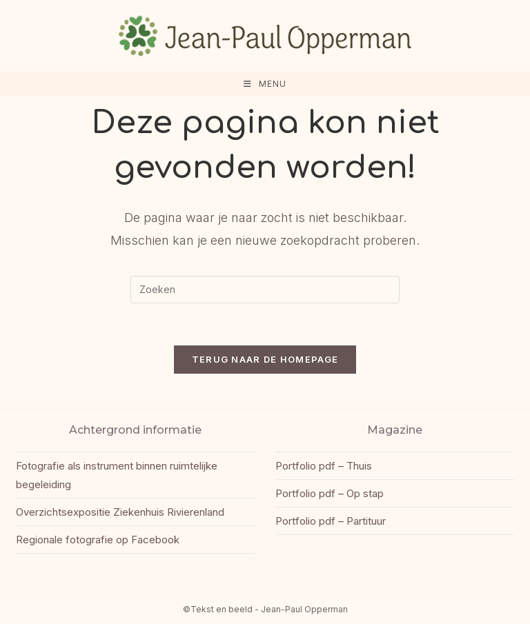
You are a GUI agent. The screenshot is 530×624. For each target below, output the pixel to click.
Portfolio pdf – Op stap (329, 493)
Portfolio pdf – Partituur (330, 520)
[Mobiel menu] (265, 84)
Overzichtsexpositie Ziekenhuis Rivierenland (120, 512)
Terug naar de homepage (265, 359)
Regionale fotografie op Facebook (97, 539)
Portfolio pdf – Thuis (323, 465)
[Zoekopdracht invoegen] (265, 289)
